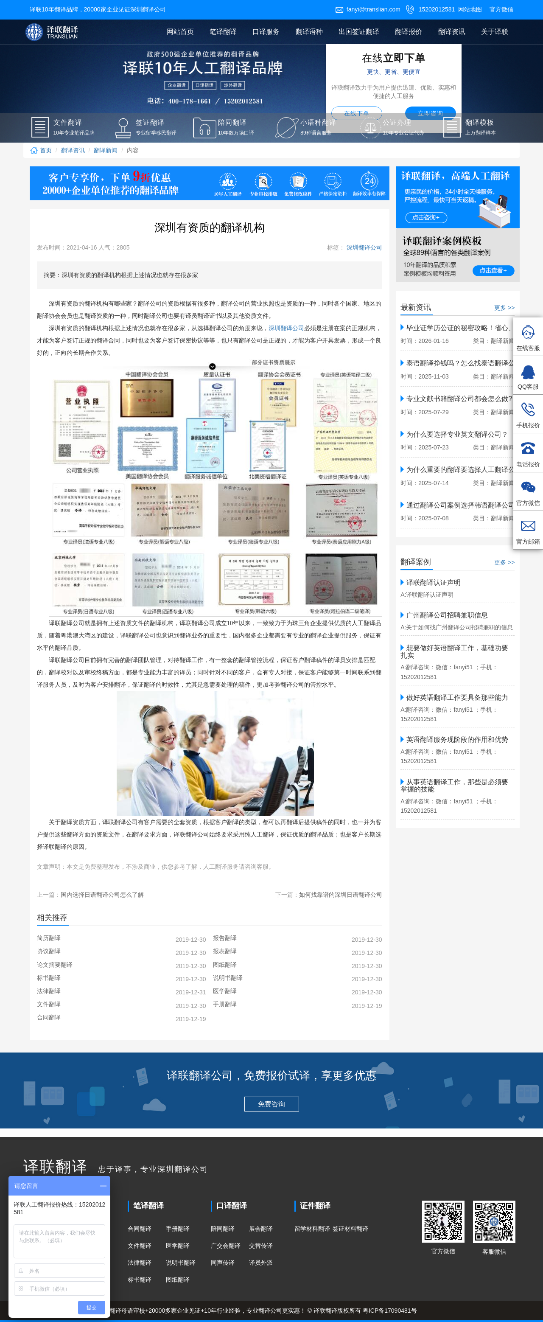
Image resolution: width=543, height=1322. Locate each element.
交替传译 (261, 1245)
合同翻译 (139, 1228)
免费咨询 (271, 1104)
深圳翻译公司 (363, 247)
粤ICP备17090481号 (390, 1310)
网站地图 (470, 9)
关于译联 (494, 31)
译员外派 (261, 1262)
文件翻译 (139, 1245)
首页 (41, 150)
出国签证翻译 (359, 31)
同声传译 (223, 1262)
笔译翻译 (223, 31)
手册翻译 (178, 1228)
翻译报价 (408, 31)
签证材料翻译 (350, 1228)
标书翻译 (139, 1279)
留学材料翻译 (312, 1228)
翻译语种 (309, 31)
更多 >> (504, 307)
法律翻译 (139, 1262)
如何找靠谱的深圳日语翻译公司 (340, 894)
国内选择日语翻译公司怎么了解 (102, 894)
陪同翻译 (223, 1228)
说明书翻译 (181, 1262)
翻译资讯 (451, 31)
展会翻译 (261, 1228)
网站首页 (180, 31)
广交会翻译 (226, 1245)
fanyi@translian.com (367, 9)
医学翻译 (178, 1245)
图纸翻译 (178, 1279)
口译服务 (266, 31)
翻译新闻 (106, 150)
